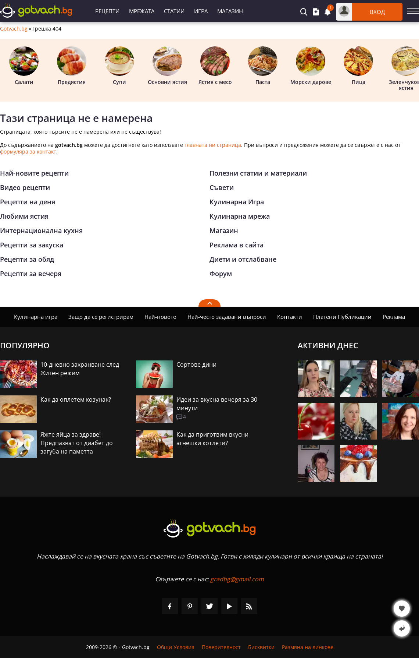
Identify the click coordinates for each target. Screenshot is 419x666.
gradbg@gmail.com (237, 579)
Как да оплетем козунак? (75, 399)
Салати (24, 65)
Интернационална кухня (41, 230)
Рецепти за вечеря (30, 273)
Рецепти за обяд (27, 259)
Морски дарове (310, 65)
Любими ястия (24, 216)
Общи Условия (175, 647)
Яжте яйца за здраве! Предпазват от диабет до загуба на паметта (76, 442)
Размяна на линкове (307, 647)
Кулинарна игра (35, 316)
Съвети (222, 187)
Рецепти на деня (27, 201)
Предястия (71, 65)
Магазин (230, 11)
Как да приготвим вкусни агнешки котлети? (212, 438)
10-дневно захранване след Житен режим (79, 368)
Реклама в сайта (237, 244)
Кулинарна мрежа (240, 216)
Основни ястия (167, 65)
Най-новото (160, 316)
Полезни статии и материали (258, 173)
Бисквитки (261, 647)
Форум (221, 273)
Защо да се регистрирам (100, 316)
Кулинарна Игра (237, 201)
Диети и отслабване (243, 259)
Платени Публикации (342, 316)
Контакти (289, 316)
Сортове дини (196, 364)
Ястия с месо (215, 65)
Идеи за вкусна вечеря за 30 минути (216, 403)
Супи (119, 65)
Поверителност (221, 647)
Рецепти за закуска (31, 244)
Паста (262, 65)
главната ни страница (213, 144)
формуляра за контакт (28, 151)
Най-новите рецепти (34, 173)
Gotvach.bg (14, 29)
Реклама (394, 316)
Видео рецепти (25, 187)
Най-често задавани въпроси (226, 316)
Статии (174, 11)
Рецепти (107, 11)
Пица (358, 65)
